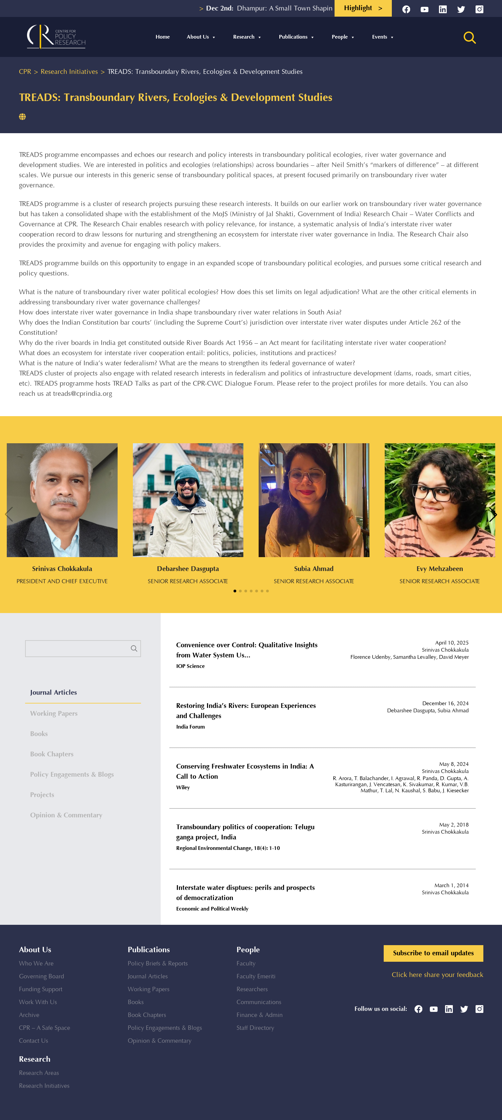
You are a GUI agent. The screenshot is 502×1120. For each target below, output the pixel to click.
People (343, 37)
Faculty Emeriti (256, 976)
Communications (259, 1002)
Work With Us (38, 1002)
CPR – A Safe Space (44, 1028)
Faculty (246, 963)
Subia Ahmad (453, 711)
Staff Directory (255, 1028)
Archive (29, 1015)
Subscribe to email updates (433, 953)
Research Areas (39, 1073)
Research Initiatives (44, 1086)
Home (163, 37)
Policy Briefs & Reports (158, 963)
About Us (201, 37)
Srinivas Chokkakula (445, 650)
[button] (235, 591)
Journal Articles (148, 976)
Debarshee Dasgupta (411, 711)
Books (136, 1002)
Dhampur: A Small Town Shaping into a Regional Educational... (320, 9)
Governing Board (41, 976)
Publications (297, 37)
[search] (83, 648)
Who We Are (36, 963)
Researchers (252, 989)
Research (247, 37)
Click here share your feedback (437, 975)
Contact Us (33, 1041)
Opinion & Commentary (160, 1041)
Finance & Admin (260, 1015)
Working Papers (148, 989)
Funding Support (40, 989)
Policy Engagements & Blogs (165, 1028)
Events (383, 37)
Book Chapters (147, 1015)
